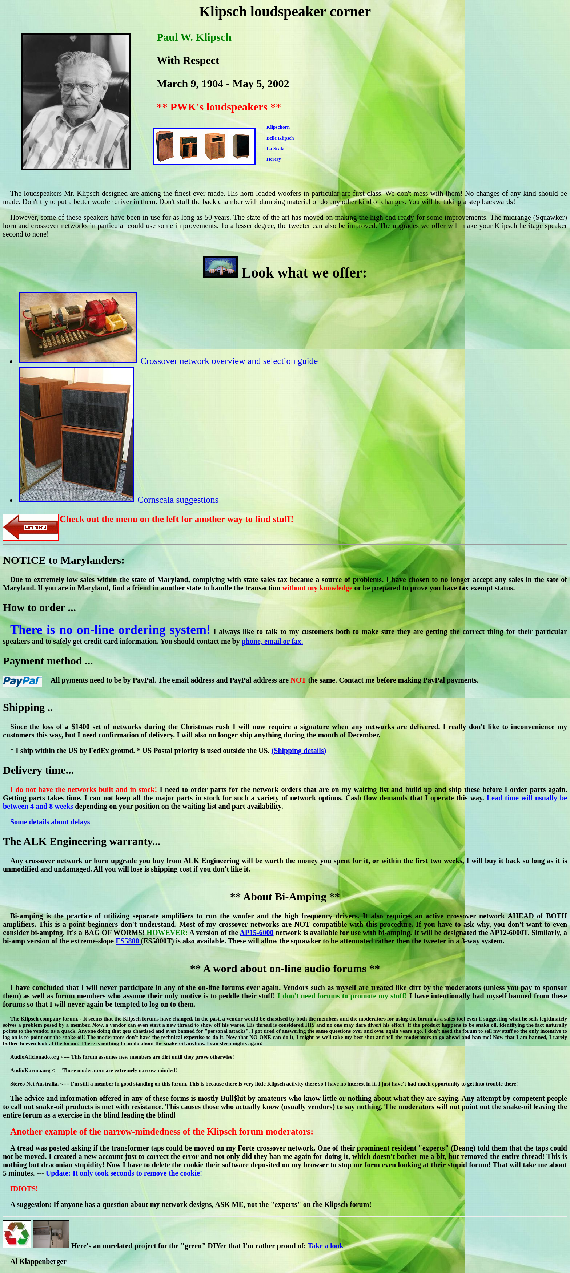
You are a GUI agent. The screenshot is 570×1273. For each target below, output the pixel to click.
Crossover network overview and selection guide (168, 361)
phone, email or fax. (272, 641)
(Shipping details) (299, 751)
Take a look (325, 1246)
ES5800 (128, 941)
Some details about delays (50, 822)
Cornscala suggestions (118, 500)
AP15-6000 (256, 933)
